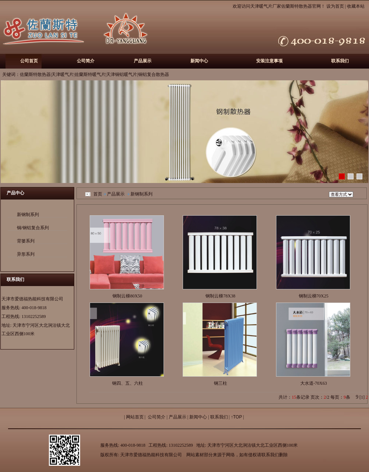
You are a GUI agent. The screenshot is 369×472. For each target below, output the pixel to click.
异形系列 (26, 254)
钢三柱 (220, 383)
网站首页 (135, 417)
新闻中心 (199, 60)
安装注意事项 (269, 60)
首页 (97, 194)
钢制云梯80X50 (127, 296)
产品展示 (142, 60)
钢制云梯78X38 (220, 296)
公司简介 (85, 60)
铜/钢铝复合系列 (33, 227)
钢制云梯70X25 (314, 296)
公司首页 (29, 60)
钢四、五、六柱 (127, 383)
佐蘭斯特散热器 (296, 6)
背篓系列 (26, 241)
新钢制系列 (28, 214)
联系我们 (340, 60)
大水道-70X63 (313, 383)
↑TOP (236, 417)
